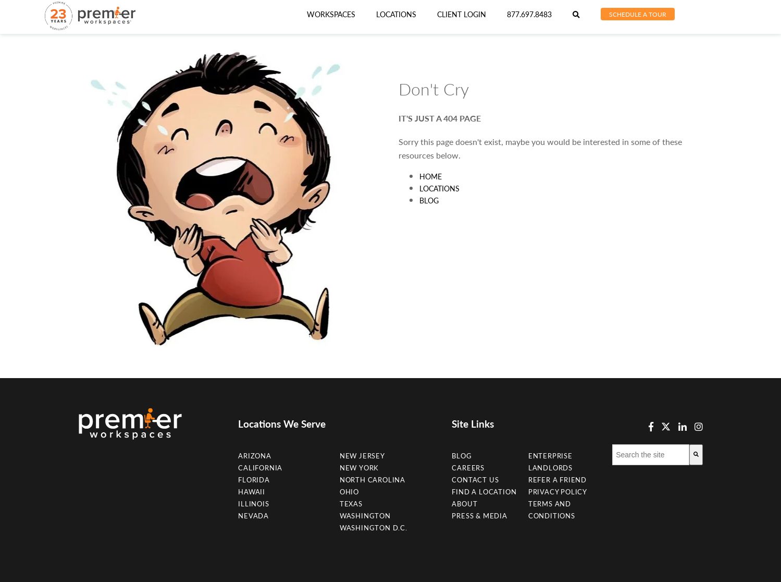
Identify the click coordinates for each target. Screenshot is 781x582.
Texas (351, 503)
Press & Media (479, 515)
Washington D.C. (373, 527)
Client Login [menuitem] (461, 14)
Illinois (253, 503)
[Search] (696, 454)
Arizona (254, 455)
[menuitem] (396, 14)
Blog (429, 200)
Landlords (550, 467)
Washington (365, 515)
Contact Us (475, 479)
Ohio (349, 491)
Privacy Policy (557, 491)
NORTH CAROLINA (372, 479)
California (260, 467)
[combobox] (650, 454)
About (464, 503)
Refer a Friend (557, 479)
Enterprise (550, 455)
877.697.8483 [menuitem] (529, 14)
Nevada (253, 515)
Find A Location (484, 491)
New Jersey (362, 455)
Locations (439, 188)
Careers (468, 467)
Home (430, 176)
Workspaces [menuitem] (331, 14)
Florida (254, 479)
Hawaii (251, 491)
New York (359, 467)
